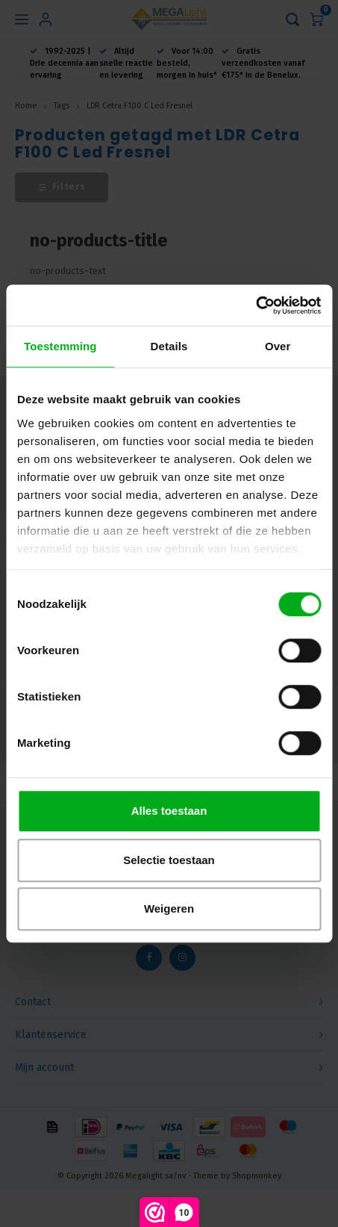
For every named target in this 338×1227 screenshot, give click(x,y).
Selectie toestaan (169, 860)
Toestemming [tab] (60, 346)
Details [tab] (169, 346)
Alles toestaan (169, 810)
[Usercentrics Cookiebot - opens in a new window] (255, 305)
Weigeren (169, 908)
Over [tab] (278, 346)
